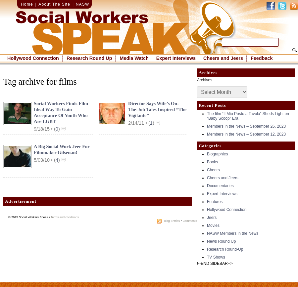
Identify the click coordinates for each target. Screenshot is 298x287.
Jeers (212, 217)
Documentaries (220, 186)
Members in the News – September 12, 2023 (246, 134)
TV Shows (216, 257)
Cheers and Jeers (223, 58)
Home (27, 4)
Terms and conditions (65, 217)
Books (212, 162)
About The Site (54, 4)
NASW (82, 4)
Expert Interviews (176, 58)
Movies (213, 225)
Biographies (217, 154)
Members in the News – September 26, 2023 (246, 126)
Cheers (213, 170)
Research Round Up (89, 58)
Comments (189, 221)
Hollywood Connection (33, 58)
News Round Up (221, 241)
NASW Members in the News (232, 233)
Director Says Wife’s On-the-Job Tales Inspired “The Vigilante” (157, 109)
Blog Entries (172, 221)
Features (215, 201)
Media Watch (134, 58)
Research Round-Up (225, 249)
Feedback (262, 58)
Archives (204, 80)
